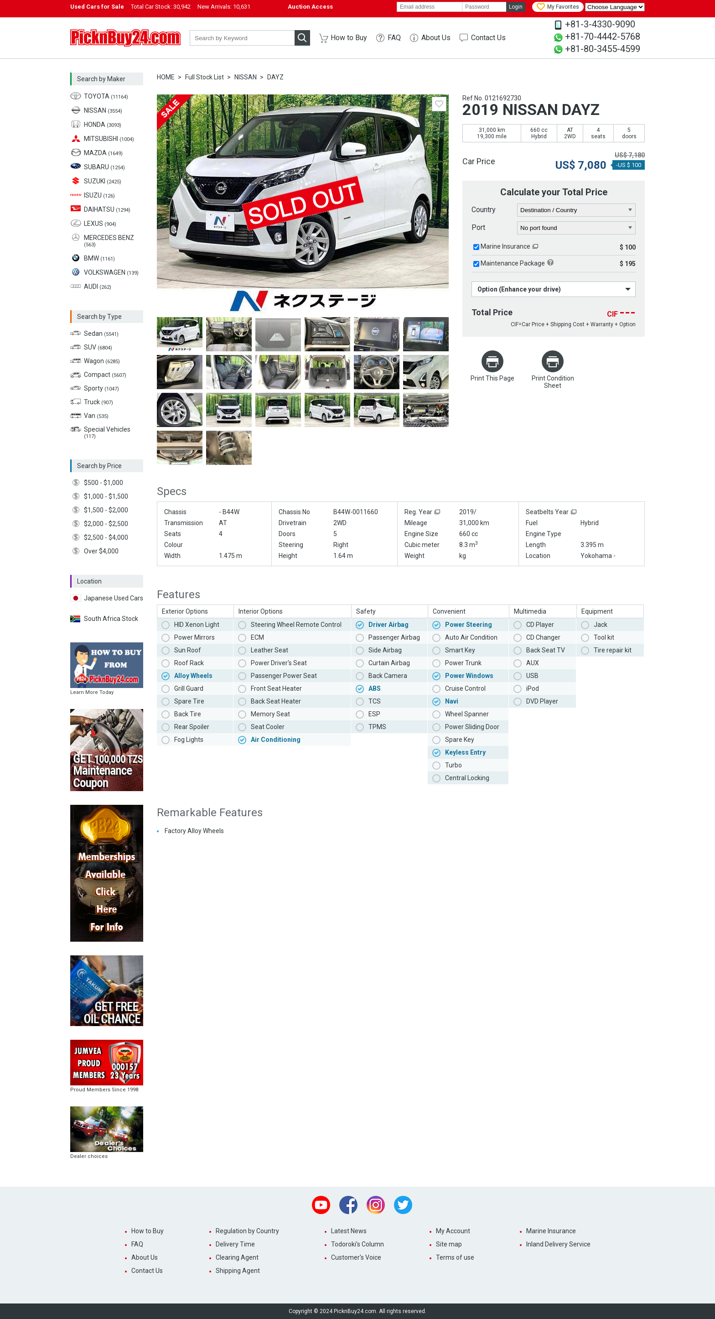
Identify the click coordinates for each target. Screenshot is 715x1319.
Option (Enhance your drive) (519, 289)
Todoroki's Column (357, 1244)
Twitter (403, 1205)
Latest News (349, 1231)
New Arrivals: (223, 6)
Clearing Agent (237, 1257)
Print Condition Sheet (553, 382)
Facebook (348, 1205)
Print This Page (492, 378)
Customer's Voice (356, 1257)
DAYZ (275, 77)
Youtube (321, 1205)
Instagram (376, 1205)
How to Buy (349, 37)
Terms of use (455, 1257)
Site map (449, 1244)
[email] (429, 7)
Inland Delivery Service (558, 1244)
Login (516, 7)
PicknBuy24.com (125, 38)
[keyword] (242, 38)
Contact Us (488, 37)
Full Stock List (204, 77)
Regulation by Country (247, 1231)
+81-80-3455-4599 (602, 48)
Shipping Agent (238, 1270)
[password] (484, 7)
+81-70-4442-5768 (602, 36)
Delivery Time (235, 1244)
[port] (577, 228)
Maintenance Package (513, 263)
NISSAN (245, 77)
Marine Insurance (505, 246)
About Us (436, 37)
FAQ (394, 37)
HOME (166, 77)
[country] (577, 210)
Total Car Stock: (161, 6)
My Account (453, 1231)
